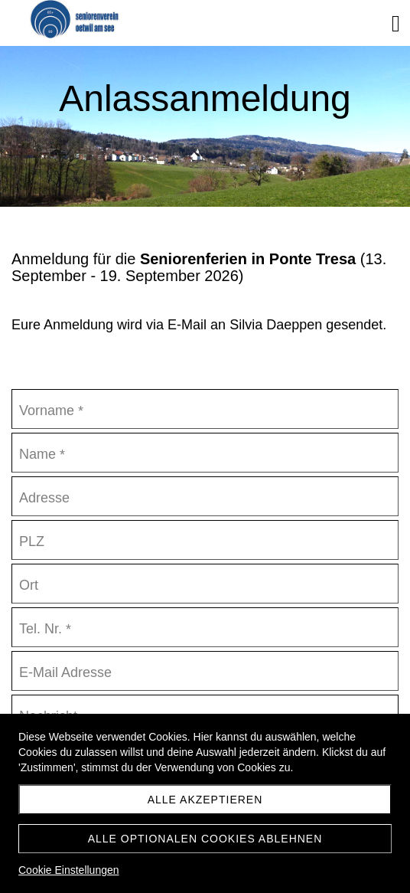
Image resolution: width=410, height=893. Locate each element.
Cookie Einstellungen (68, 870)
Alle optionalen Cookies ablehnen (205, 838)
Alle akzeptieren (205, 799)
